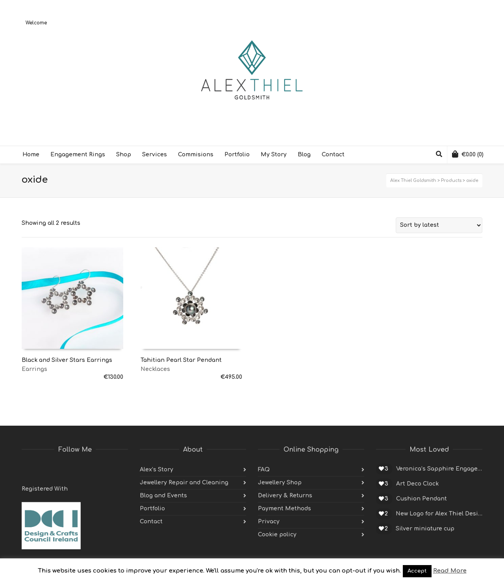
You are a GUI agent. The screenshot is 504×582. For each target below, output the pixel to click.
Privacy (269, 522)
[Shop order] (439, 225)
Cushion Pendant (421, 499)
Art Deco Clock (417, 484)
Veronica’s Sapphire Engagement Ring (439, 469)
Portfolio (152, 509)
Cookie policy (277, 535)
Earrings (34, 369)
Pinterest (62, 469)
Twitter (28, 469)
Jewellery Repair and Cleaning (184, 483)
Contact (151, 522)
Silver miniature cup (425, 529)
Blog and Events (163, 496)
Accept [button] (417, 571)
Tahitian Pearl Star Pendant (181, 360)
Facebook (45, 469)
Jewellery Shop (280, 483)
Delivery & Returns (285, 496)
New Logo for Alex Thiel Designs (439, 514)
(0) (468, 154)
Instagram (80, 469)
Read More (450, 570)
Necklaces (155, 369)
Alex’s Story (156, 470)
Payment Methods (284, 509)
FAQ (264, 470)
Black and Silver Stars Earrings (67, 360)
